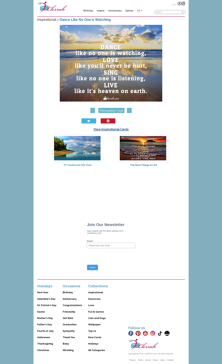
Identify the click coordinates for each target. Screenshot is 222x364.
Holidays (93, 343)
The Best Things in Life (143, 165)
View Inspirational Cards (111, 129)
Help (162, 360)
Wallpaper (94, 324)
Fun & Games (96, 311)
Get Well (68, 318)
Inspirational (95, 292)
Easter (41, 311)
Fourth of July (45, 331)
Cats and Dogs (97, 318)
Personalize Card (111, 110)
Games (129, 10)
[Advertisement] (111, 191)
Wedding (68, 350)
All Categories (96, 350)
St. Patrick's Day (46, 305)
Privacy (132, 360)
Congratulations (72, 305)
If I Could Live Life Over (78, 165)
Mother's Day (45, 318)
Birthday (88, 10)
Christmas (43, 350)
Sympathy (69, 331)
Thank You (69, 337)
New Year (42, 292)
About (148, 360)
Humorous (94, 298)
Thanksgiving (45, 343)
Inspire (100, 10)
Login (174, 5)
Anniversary (115, 10)
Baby (66, 343)
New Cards (94, 337)
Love (91, 305)
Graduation (69, 324)
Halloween (43, 337)
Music (155, 360)
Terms (140, 360)
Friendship (69, 311)
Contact (170, 360)
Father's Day (44, 324)
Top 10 (92, 331)
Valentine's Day (46, 298)
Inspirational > (48, 20)
